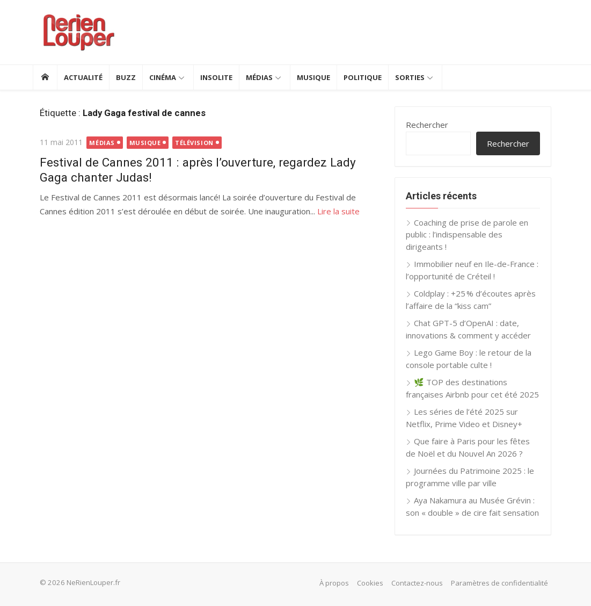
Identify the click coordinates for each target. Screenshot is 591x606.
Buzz (126, 77)
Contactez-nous (424, 583)
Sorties (410, 77)
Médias (259, 77)
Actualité (83, 77)
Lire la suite (331, 211)
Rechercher (430, 124)
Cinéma (162, 77)
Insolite (216, 77)
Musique (313, 77)
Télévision (187, 143)
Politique (363, 77)
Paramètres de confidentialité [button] (507, 583)
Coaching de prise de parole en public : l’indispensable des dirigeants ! (477, 234)
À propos (341, 583)
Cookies (377, 583)
